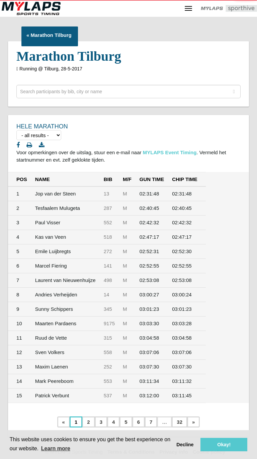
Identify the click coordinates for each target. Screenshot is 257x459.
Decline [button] (184, 444)
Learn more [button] (55, 448)
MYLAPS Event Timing (170, 152)
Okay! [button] (224, 444)
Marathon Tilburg (51, 35)
